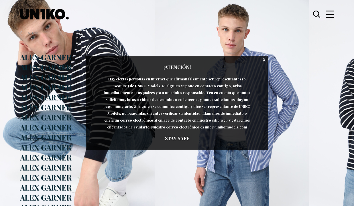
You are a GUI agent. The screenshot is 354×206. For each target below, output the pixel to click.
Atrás (33, 33)
